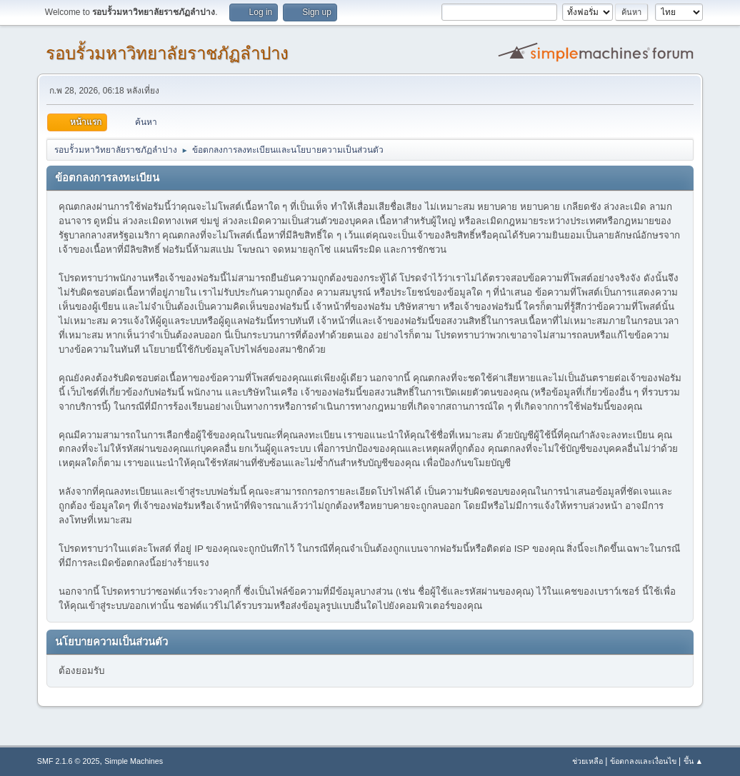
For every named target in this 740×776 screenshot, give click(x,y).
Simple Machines (133, 761)
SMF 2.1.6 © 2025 (68, 761)
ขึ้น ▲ (694, 761)
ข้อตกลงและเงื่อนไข (643, 761)
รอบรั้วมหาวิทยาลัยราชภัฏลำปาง (167, 53)
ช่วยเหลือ (587, 761)
